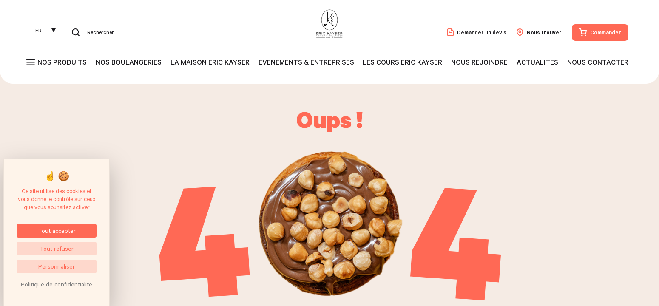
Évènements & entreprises (306, 62)
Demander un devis (476, 32)
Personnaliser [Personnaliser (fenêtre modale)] (56, 266)
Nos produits (62, 62)
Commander (600, 32)
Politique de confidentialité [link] (56, 284)
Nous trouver (539, 32)
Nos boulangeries (129, 62)
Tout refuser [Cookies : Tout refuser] (57, 248)
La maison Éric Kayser (210, 62)
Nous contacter (597, 62)
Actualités (537, 62)
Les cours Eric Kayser (402, 62)
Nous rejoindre (479, 62)
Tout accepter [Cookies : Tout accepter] (57, 230)
